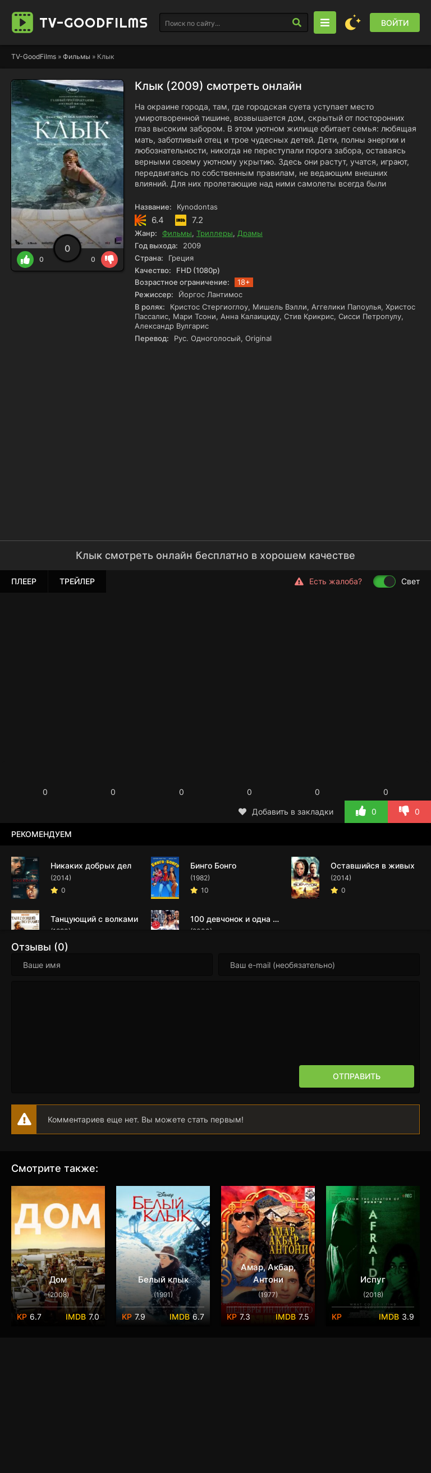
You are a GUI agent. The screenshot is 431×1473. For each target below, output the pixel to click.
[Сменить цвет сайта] (353, 22)
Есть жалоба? (328, 581)
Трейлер (77, 581)
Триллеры (214, 233)
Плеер (23, 581)
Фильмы (76, 56)
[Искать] (297, 22)
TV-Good (93, 22)
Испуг (373, 1279)
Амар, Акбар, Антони (268, 1273)
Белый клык (163, 1279)
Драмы (250, 233)
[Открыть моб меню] (325, 22)
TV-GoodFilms (33, 56)
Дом (58, 1279)
